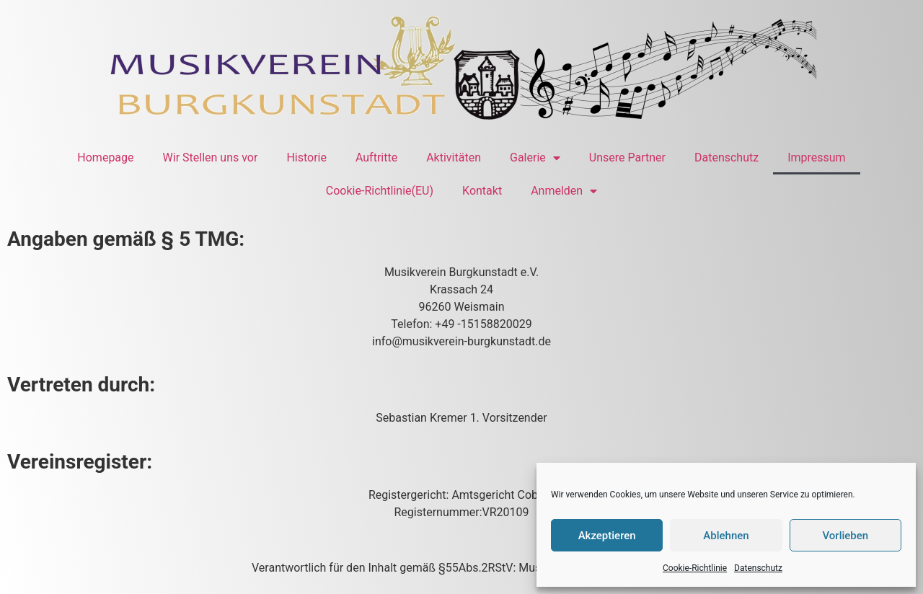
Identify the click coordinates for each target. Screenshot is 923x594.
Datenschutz (758, 568)
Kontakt (482, 191)
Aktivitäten (453, 157)
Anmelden (564, 191)
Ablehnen (725, 535)
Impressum (816, 157)
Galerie (535, 158)
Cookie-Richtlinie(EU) (379, 191)
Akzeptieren (607, 535)
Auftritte (376, 157)
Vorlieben (845, 535)
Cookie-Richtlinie (695, 568)
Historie (306, 157)
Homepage (105, 157)
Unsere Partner (627, 157)
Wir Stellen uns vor (210, 157)
